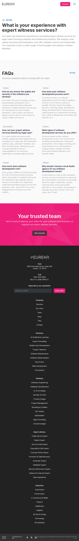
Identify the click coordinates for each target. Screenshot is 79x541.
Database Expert (39, 465)
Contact (65, 4)
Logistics (39, 510)
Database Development (39, 387)
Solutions (39, 333)
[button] (74, 4)
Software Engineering (39, 383)
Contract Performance (39, 453)
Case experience (39, 477)
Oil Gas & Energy (39, 514)
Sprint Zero (39, 362)
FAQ (39, 321)
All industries (40, 523)
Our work (39, 308)
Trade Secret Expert (39, 436)
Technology (39, 518)
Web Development (39, 366)
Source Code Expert (40, 444)
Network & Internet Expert (39, 473)
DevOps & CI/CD (39, 395)
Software (39, 378)
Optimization (39, 415)
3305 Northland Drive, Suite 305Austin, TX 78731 (39, 267)
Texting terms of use (17, 537)
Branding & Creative (39, 407)
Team (39, 312)
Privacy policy (4, 537)
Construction (39, 494)
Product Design (40, 399)
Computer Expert (39, 461)
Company (39, 300)
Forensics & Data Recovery (39, 457)
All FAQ (72, 73)
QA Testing (39, 411)
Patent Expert (39, 440)
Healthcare (39, 506)
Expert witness (39, 432)
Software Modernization (39, 358)
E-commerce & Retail (39, 498)
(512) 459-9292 (40, 277)
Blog (39, 317)
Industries (39, 485)
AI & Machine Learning (39, 337)
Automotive (39, 490)
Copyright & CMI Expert (39, 448)
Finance (39, 502)
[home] (8, 4)
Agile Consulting (39, 420)
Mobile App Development (39, 345)
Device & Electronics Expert (39, 469)
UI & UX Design (39, 391)
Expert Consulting (39, 341)
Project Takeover (39, 350)
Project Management (39, 403)
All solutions (39, 370)
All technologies (39, 424)
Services (39, 304)
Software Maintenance (39, 354)
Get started (39, 234)
